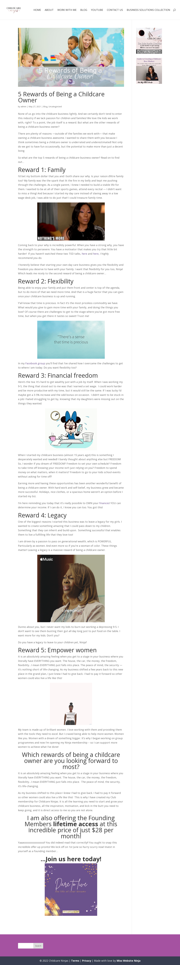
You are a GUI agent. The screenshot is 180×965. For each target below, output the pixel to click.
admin (23, 106)
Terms (75, 960)
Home (37, 10)
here (84, 253)
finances (104, 503)
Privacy (86, 960)
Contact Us (115, 10)
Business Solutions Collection (148, 10)
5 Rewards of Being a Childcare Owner (61, 97)
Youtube (97, 10)
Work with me (66, 10)
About (49, 10)
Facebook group (35, 363)
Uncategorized (55, 106)
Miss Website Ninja (128, 960)
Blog (83, 10)
